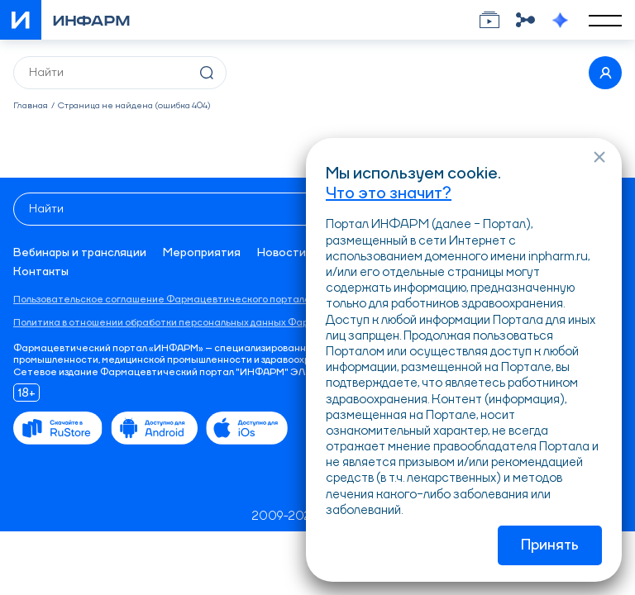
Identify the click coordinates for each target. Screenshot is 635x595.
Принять (550, 545)
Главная (30, 106)
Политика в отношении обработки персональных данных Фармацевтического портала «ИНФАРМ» (251, 323)
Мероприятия (202, 253)
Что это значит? (388, 194)
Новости (281, 253)
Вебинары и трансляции (79, 253)
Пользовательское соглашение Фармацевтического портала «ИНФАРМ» (190, 300)
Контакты (41, 272)
